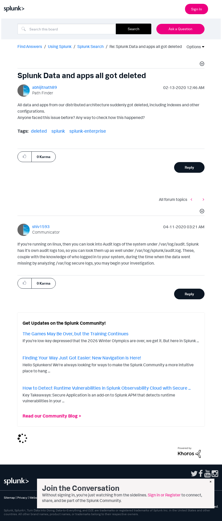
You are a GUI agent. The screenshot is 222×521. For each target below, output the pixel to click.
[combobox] (66, 29)
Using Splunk (59, 46)
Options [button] (192, 46)
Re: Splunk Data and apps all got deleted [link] (145, 46)
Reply (189, 167)
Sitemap (9, 497)
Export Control (106, 497)
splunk (58, 131)
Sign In (196, 9)
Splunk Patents (167, 497)
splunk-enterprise (87, 131)
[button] (201, 64)
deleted (39, 131)
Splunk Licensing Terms (78, 497)
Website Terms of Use (44, 497)
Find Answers (29, 46)
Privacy (22, 497)
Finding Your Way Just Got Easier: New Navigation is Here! (82, 357)
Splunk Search (90, 46)
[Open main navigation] (215, 8)
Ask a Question (180, 29)
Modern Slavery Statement (136, 497)
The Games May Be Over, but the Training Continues (75, 333)
